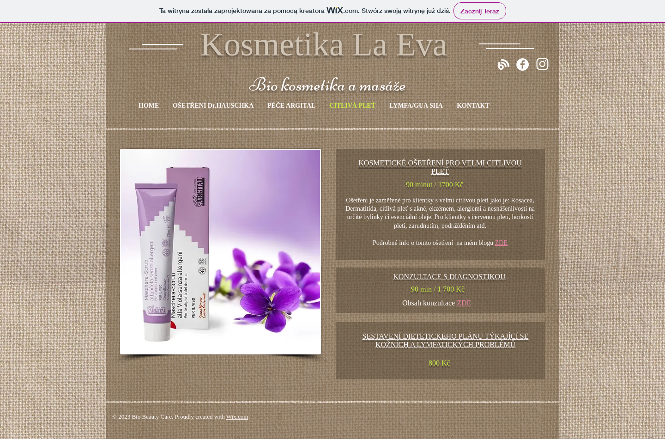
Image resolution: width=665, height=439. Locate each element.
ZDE (501, 242)
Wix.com (237, 416)
